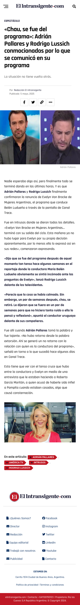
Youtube (49, 551)
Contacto (49, 559)
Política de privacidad (27, 584)
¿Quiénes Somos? (18, 518)
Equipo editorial (17, 543)
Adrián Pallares (15, 192)
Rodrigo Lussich (40, 192)
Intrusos (40, 462)
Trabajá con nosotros (20, 551)
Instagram (50, 526)
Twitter (48, 534)
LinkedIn (49, 543)
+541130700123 (45, 597)
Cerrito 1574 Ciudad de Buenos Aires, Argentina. (40, 574)
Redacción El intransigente (27, 90)
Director (13, 526)
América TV (16, 462)
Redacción (14, 534)
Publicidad (14, 559)
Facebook (49, 518)
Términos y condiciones (52, 584)
